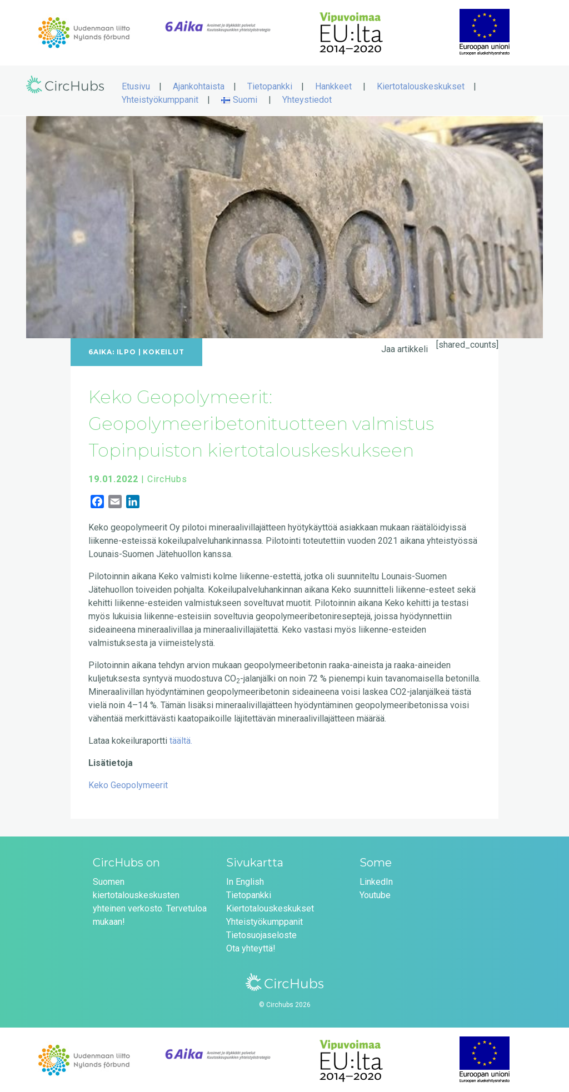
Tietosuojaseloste (261, 934)
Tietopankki (269, 85)
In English (245, 880)
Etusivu (136, 85)
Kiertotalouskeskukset (421, 85)
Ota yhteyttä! (251, 947)
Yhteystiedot (307, 98)
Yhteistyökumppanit (160, 98)
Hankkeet (333, 85)
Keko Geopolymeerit (128, 784)
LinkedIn (376, 880)
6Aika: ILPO (112, 351)
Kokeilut (163, 351)
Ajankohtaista (198, 85)
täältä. (180, 739)
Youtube (375, 894)
